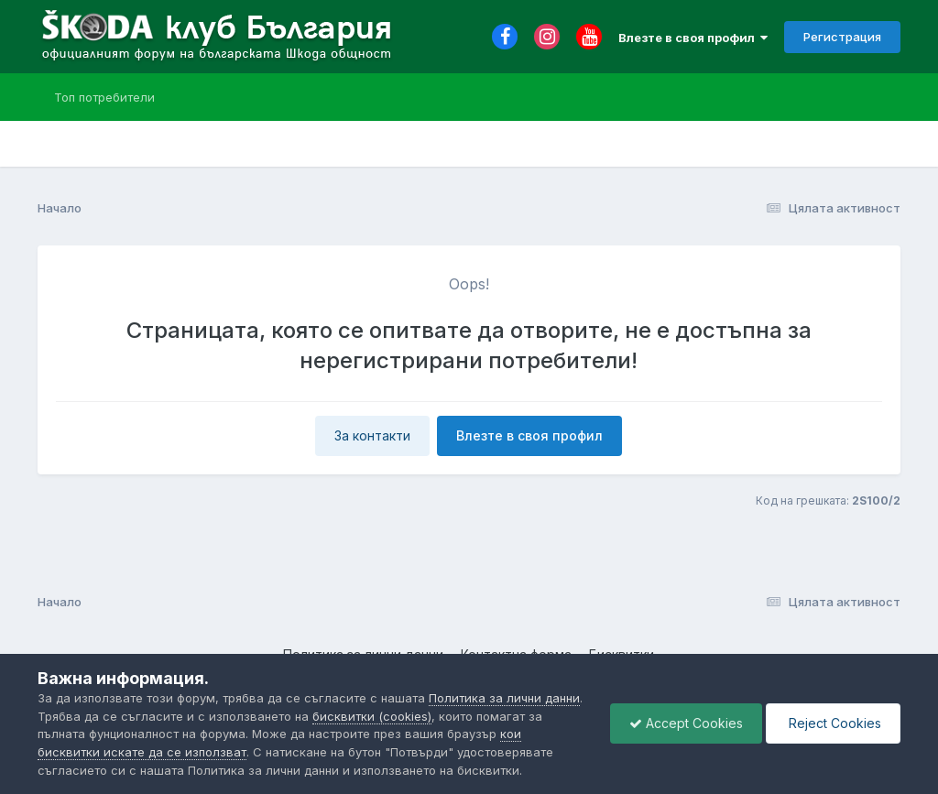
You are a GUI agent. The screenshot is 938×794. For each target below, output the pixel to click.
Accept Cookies (686, 723)
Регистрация (842, 36)
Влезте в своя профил (693, 37)
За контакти (372, 435)
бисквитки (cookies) (371, 716)
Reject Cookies (833, 723)
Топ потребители (104, 97)
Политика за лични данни (504, 698)
